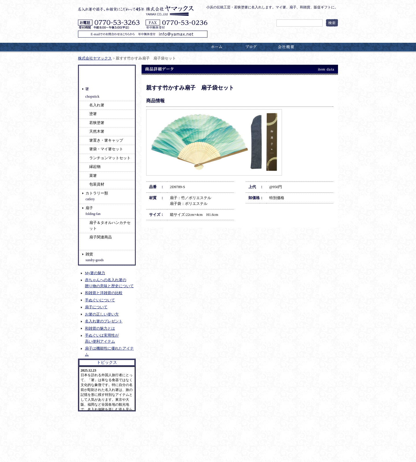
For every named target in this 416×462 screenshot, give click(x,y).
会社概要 (286, 47)
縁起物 (95, 167)
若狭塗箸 (96, 123)
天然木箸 (96, 131)
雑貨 (95, 257)
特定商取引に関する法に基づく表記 (148, 445)
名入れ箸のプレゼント (103, 321)
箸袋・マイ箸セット (106, 149)
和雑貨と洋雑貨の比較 (103, 293)
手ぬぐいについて (100, 300)
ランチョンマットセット (110, 158)
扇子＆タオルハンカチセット (110, 226)
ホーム (216, 47)
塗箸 (93, 114)
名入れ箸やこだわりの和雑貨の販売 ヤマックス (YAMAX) (138, 456)
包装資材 (96, 184)
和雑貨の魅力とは (100, 328)
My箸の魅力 (95, 273)
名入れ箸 (96, 105)
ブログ (251, 47)
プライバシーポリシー (96, 445)
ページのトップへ (325, 430)
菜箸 (93, 176)
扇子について (96, 307)
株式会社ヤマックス (95, 58)
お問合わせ (320, 47)
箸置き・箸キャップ (106, 140)
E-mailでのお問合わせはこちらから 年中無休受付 (142, 34)
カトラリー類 (97, 196)
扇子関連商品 (100, 237)
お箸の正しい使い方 (102, 314)
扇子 (93, 211)
